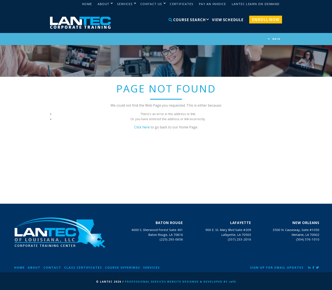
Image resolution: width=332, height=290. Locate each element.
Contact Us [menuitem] (151, 4)
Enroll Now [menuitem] (265, 19)
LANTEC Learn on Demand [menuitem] (256, 4)
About (34, 267)
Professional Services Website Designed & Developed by (180, 281)
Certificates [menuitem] (181, 4)
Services (151, 267)
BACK (276, 38)
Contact (52, 267)
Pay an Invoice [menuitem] (212, 4)
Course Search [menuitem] (187, 19)
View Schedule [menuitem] (227, 19)
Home (19, 267)
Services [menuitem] (125, 4)
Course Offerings (122, 267)
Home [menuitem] (87, 4)
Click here (142, 127)
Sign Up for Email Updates (277, 267)
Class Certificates (83, 267)
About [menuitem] (103, 4)
